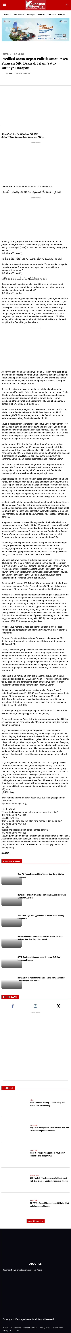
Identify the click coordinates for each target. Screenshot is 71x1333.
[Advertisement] (35, 163)
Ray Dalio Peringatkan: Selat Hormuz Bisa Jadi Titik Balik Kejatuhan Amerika (49, 1129)
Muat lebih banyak (35, 1221)
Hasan (10, 73)
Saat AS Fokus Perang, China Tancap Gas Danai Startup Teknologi (47, 1104)
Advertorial (35, 1175)
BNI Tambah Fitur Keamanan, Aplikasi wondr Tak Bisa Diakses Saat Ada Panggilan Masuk (40, 938)
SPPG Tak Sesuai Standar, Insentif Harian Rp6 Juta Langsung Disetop (49, 1205)
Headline (18, 53)
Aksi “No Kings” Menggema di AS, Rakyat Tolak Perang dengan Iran (47, 1155)
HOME (5, 53)
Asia (31, 1100)
